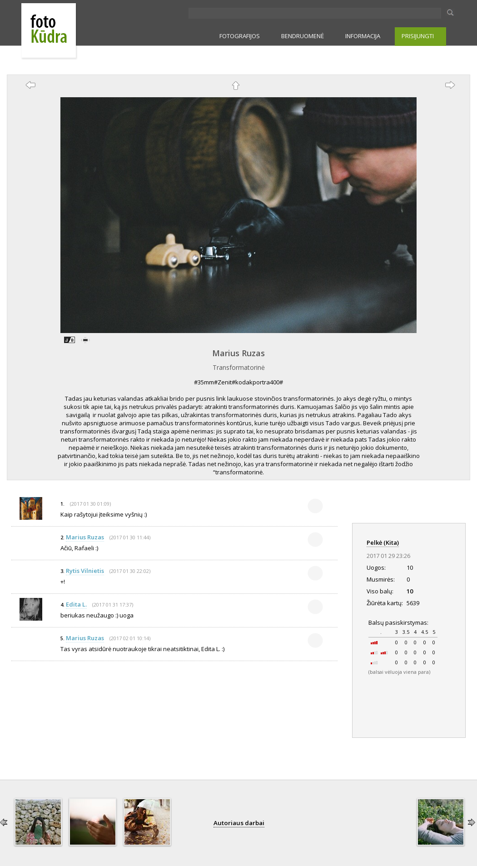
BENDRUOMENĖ (302, 36)
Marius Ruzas (238, 353)
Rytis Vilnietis (85, 571)
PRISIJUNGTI (418, 36)
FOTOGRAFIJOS (239, 36)
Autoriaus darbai (239, 823)
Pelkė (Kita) (383, 542)
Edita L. (76, 604)
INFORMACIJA (362, 36)
